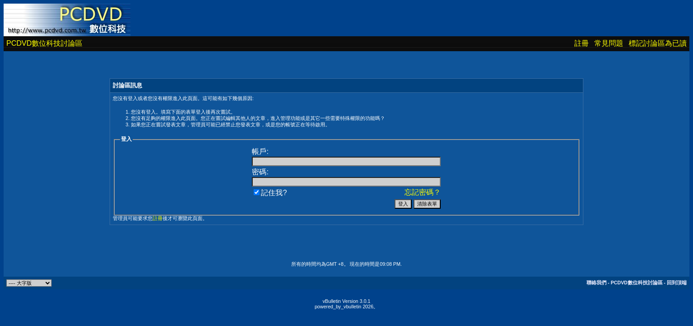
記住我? (270, 193)
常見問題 (608, 43)
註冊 (581, 43)
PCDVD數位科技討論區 (44, 43)
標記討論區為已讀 (658, 43)
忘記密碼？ (422, 192)
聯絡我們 (596, 282)
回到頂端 (677, 282)
